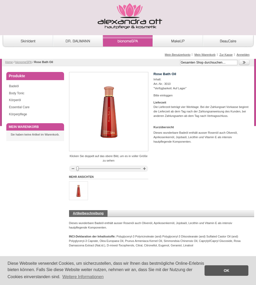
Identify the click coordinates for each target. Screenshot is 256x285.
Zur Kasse (226, 54)
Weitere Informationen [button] (82, 276)
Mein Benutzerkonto (177, 54)
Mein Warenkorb (204, 54)
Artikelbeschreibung (88, 213)
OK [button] (226, 270)
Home (9, 62)
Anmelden (243, 54)
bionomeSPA (23, 62)
